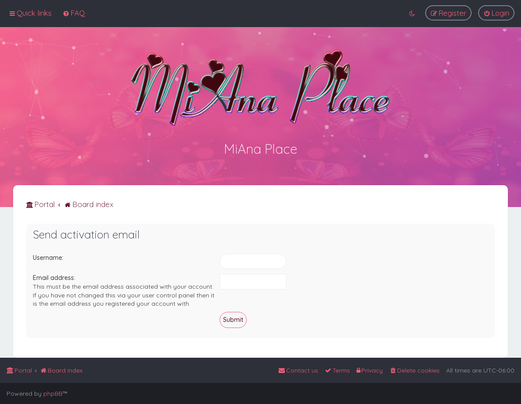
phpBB (53, 393)
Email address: (54, 277)
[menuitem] (73, 13)
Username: (48, 257)
